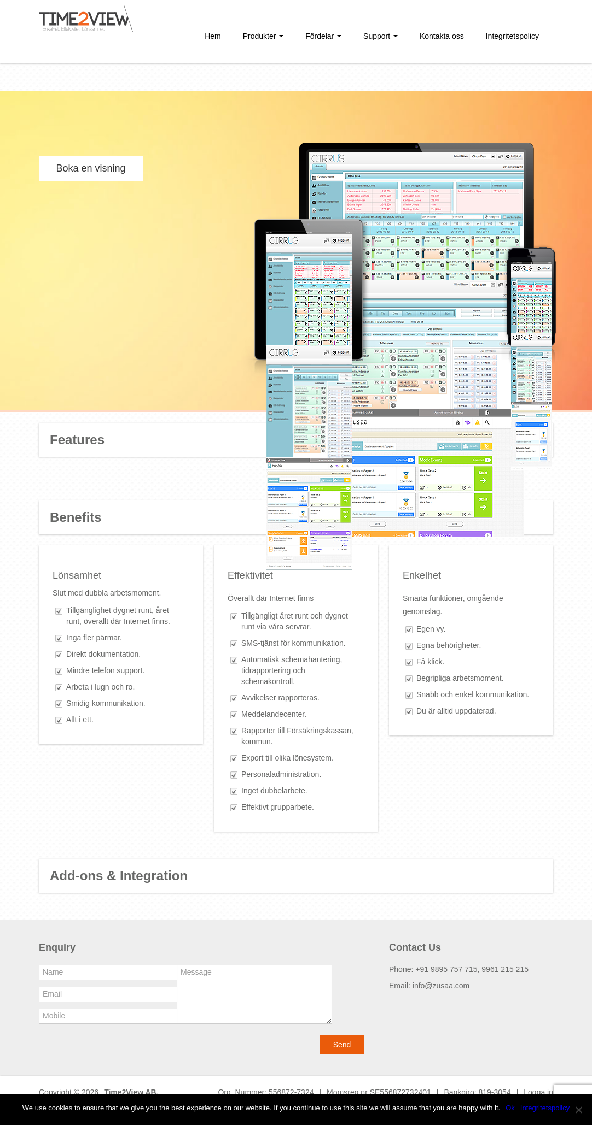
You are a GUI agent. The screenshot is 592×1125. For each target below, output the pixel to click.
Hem (213, 36)
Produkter (263, 36)
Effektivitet (250, 575)
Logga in (538, 1092)
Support (380, 36)
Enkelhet (422, 575)
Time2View (123, 1092)
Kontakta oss (442, 36)
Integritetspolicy (512, 36)
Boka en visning (90, 168)
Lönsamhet (77, 575)
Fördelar (323, 36)
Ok (510, 1108)
